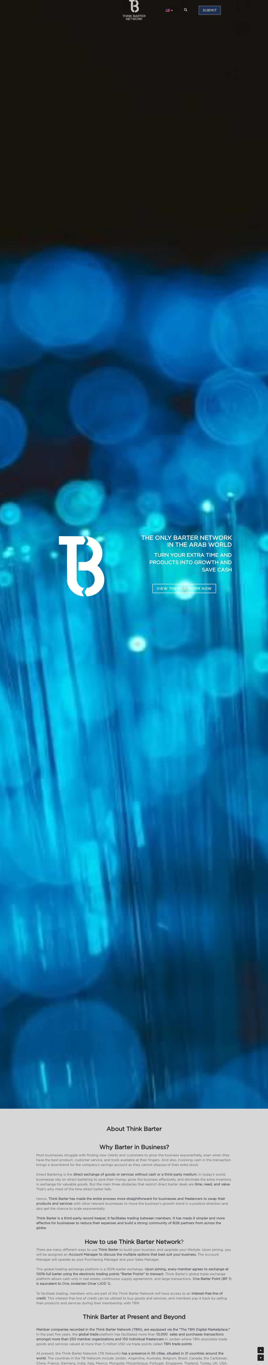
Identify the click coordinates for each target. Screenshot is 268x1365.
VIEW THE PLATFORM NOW (184, 588)
